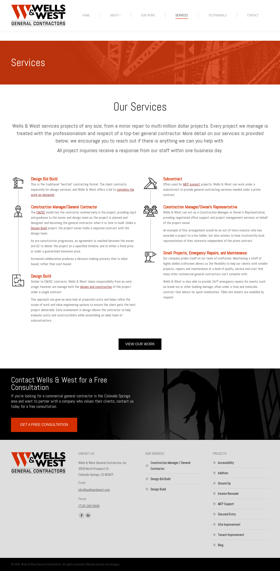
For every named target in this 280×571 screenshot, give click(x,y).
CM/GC (40, 212)
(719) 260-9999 (89, 506)
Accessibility (226, 463)
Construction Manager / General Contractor (170, 466)
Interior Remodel (228, 494)
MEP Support (226, 504)
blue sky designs (109, 564)
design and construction (96, 286)
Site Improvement (229, 524)
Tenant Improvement (231, 535)
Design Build (39, 228)
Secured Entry (227, 514)
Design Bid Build (160, 479)
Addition (223, 473)
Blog (220, 545)
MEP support (191, 184)
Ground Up (224, 483)
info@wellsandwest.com (94, 490)
